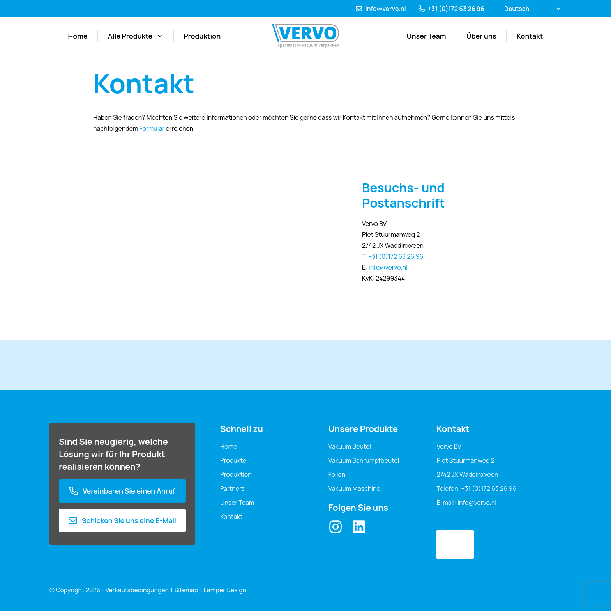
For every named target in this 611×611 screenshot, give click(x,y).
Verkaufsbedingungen (137, 590)
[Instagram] (335, 527)
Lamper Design (225, 590)
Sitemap (186, 590)
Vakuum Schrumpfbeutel (363, 460)
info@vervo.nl (385, 8)
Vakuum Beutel (349, 446)
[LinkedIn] (359, 527)
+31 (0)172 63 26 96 (456, 8)
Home (78, 36)
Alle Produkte (135, 36)
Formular (152, 128)
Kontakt (530, 36)
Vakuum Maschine (354, 488)
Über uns (481, 36)
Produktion (202, 36)
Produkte (233, 460)
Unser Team (426, 36)
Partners (232, 488)
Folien (336, 474)
